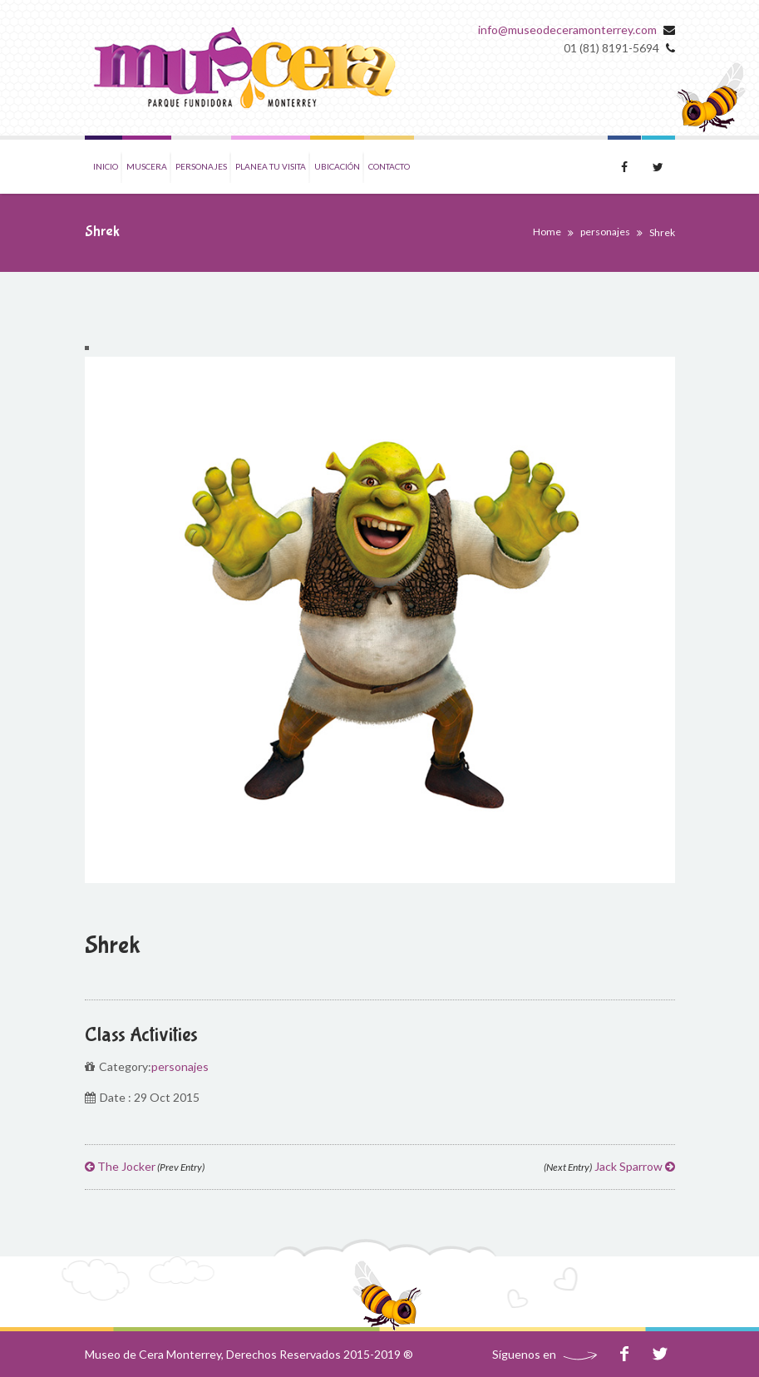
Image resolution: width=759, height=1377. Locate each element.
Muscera (146, 166)
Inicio (105, 166)
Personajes (201, 166)
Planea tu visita (270, 166)
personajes (605, 231)
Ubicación (337, 166)
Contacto (389, 166)
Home (547, 231)
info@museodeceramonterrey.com (567, 29)
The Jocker (145, 1166)
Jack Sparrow (609, 1166)
